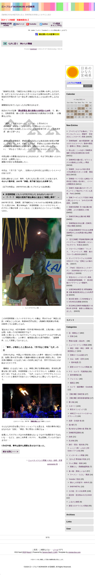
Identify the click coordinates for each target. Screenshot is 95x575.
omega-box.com (74, 552)
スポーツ (72, 406)
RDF (24, 552)
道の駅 (71, 425)
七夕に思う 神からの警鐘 (17, 43)
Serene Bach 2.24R (49, 552)
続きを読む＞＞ (9, 452)
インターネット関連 (76, 455)
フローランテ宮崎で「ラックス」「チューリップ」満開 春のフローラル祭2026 (79, 251)
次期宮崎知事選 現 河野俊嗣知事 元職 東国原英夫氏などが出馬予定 (79, 292)
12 (72, 111)
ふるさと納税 (74, 502)
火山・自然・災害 (77, 359)
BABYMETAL (75, 487)
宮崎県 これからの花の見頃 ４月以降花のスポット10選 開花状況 (79, 172)
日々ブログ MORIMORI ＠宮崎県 (18, 6)
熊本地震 (74, 362)
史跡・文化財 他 (75, 421)
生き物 (71, 441)
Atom (29, 552)
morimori (33, 49)
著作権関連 (74, 375)
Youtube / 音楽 (74, 479)
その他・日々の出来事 (77, 491)
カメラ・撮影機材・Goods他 (81, 387)
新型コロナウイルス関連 (79, 367)
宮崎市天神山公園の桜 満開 (79, 216)
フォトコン (74, 379)
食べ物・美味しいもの (77, 471)
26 (72, 117)
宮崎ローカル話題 (77, 355)
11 (68, 111)
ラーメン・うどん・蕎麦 (79, 475)
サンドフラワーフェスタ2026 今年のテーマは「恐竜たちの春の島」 (79, 261)
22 (83, 114)
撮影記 (72, 383)
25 (68, 117)
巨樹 (71, 336)
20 (75, 114)
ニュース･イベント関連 (78, 345)
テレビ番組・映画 (76, 463)
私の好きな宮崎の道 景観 (78, 429)
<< (75, 99)
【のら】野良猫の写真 (77, 459)
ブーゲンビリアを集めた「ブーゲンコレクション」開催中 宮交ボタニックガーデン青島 (79, 134)
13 (75, 111)
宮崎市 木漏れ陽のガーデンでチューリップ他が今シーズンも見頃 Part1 (79, 191)
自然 (70, 437)
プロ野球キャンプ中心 (56, 24)
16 (86, 111)
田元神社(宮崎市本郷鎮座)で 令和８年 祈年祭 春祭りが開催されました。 (79, 308)
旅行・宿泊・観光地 (76, 445)
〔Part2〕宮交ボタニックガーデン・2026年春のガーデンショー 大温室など (79, 270)
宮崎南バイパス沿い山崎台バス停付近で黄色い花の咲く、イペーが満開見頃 (79, 181)
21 (79, 114)
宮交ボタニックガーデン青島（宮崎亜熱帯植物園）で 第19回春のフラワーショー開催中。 (79, 280)
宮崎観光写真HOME (6, 24)
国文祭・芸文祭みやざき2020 (80, 495)
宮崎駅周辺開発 (75, 433)
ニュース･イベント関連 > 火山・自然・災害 (45, 460)
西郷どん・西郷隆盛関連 (79, 467)
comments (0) (52, 464)
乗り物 (71, 402)
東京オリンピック (77, 409)
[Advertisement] (31, 70)
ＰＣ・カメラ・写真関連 (78, 371)
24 (90, 114)
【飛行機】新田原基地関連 (79, 398)
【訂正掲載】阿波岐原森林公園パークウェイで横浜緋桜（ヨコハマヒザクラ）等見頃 (79, 242)
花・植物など (74, 333)
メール (55, 550)
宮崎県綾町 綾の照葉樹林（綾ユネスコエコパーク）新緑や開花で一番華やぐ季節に (79, 143)
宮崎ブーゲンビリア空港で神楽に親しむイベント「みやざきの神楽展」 (79, 200)
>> (84, 99)
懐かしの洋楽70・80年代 (79, 482)
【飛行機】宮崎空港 (76, 394)
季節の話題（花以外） (77, 341)
